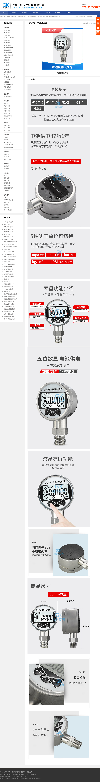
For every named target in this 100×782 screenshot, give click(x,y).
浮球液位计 (7, 74)
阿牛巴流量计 (8, 52)
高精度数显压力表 (9, 301)
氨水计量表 (7, 234)
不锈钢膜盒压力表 (9, 311)
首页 (4, 12)
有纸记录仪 (7, 168)
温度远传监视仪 (8, 188)
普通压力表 (7, 291)
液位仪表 (6, 69)
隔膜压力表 (7, 113)
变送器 (6, 123)
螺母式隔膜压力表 (9, 251)
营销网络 (58, 12)
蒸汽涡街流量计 (8, 286)
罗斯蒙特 (6, 207)
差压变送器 (7, 128)
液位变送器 (7, 130)
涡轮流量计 (7, 35)
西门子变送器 (8, 210)
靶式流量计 (7, 40)
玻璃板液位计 (8, 87)
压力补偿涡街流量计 (10, 259)
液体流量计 (7, 62)
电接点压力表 (8, 116)
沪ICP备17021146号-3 (35, 778)
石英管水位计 (8, 89)
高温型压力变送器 (9, 316)
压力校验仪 (7, 154)
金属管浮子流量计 (9, 232)
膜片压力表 (7, 118)
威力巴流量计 (8, 50)
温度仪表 (6, 134)
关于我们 (13, 12)
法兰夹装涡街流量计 (10, 264)
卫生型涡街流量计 (9, 244)
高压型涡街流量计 (9, 274)
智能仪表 (6, 173)
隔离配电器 (7, 183)
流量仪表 (6, 27)
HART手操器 (7, 159)
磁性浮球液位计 (8, 269)
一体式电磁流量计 (9, 289)
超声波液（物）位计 (10, 77)
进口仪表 (6, 195)
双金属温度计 (8, 142)
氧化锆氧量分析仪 (11, 17)
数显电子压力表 (8, 239)
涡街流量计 (7, 32)
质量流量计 (7, 60)
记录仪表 (6, 163)
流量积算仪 (7, 178)
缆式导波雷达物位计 (10, 319)
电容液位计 (7, 82)
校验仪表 (6, 151)
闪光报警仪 (7, 190)
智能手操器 (7, 185)
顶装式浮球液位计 (22, 17)
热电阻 (6, 137)
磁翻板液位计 (8, 72)
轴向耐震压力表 (8, 227)
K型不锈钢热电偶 (9, 306)
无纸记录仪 (7, 166)
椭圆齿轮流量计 (8, 55)
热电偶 (6, 139)
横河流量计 (7, 202)
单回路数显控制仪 (9, 284)
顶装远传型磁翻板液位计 (11, 241)
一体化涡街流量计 (9, 222)
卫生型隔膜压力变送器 (10, 294)
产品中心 (25, 12)
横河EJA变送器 (8, 200)
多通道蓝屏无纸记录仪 (10, 299)
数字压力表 (7, 106)
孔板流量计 (7, 42)
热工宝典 (6, 156)
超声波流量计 (8, 45)
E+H (5, 197)
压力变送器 (7, 125)
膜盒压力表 (7, 111)
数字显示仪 (7, 175)
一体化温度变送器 (9, 144)
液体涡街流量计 (8, 237)
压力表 (6, 103)
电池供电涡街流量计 (10, 296)
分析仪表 (6, 94)
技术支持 (47, 12)
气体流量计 (7, 65)
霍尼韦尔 (6, 205)
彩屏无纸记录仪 (8, 271)
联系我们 (69, 12)
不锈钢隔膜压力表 (9, 254)
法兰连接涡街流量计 (10, 256)
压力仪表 (6, 101)
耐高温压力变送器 (9, 276)
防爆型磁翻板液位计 (33, 17)
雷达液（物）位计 (9, 79)
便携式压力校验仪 (9, 304)
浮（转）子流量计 (9, 37)
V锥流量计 (7, 57)
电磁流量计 (7, 30)
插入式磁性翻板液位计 (10, 246)
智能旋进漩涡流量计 (10, 309)
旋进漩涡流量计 (8, 47)
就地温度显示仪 (8, 147)
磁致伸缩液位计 (8, 84)
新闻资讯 (36, 12)
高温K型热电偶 (44, 17)
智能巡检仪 (7, 180)
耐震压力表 (7, 108)
